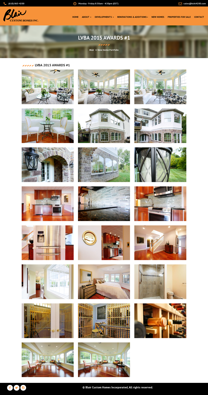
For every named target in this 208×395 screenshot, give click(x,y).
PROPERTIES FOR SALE (179, 16)
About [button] (86, 16)
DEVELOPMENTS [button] (104, 16)
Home (75, 16)
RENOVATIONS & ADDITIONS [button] (132, 16)
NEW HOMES (158, 16)
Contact (199, 16)
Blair (91, 50)
